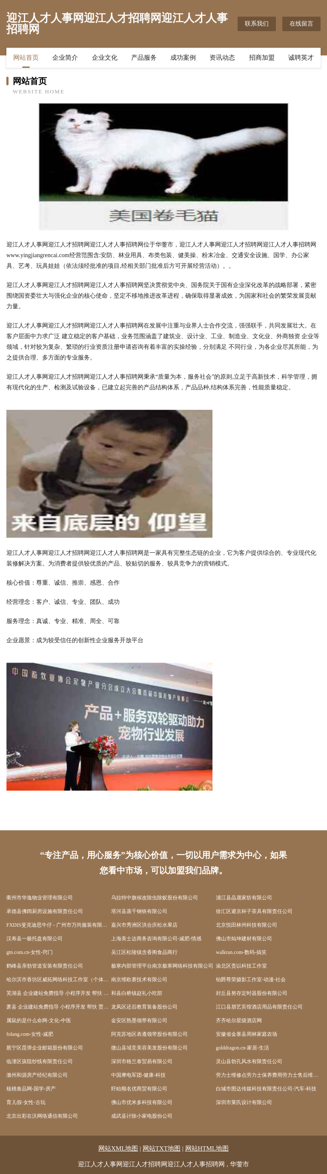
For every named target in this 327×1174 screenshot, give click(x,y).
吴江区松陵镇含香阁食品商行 (144, 952)
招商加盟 (262, 57)
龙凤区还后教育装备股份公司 (144, 1007)
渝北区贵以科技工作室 (241, 966)
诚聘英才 (301, 57)
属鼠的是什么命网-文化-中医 (38, 1020)
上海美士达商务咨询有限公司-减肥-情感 (156, 939)
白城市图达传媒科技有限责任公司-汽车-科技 (266, 1089)
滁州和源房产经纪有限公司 (37, 1075)
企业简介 (65, 57)
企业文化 (105, 57)
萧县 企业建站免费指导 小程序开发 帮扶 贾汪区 (58, 1007)
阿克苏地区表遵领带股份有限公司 (149, 1034)
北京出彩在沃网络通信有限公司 (42, 1116)
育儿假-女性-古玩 (26, 1102)
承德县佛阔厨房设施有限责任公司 (44, 911)
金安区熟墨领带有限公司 (139, 1020)
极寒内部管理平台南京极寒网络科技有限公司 (162, 966)
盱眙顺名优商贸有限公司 (139, 1089)
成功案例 (183, 57)
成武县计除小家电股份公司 (141, 1116)
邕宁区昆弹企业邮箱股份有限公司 (44, 1048)
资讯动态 (222, 57)
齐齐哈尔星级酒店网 (239, 1020)
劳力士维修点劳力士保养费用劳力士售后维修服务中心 (268, 1075)
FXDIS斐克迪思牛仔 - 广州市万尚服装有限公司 (58, 925)
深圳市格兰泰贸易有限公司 (141, 1061)
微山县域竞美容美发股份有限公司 (149, 1048)
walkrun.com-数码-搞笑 (241, 952)
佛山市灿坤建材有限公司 (244, 939)
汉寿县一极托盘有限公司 (34, 939)
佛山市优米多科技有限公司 (141, 1102)
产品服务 (144, 57)
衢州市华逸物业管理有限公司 (39, 898)
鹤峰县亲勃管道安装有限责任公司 (44, 966)
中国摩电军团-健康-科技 (138, 1075)
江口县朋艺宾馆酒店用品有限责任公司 (259, 1007)
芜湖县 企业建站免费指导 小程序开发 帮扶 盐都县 (58, 993)
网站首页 (26, 57)
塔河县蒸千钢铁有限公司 (139, 911)
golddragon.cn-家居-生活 (242, 1048)
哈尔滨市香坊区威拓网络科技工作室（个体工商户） (58, 980)
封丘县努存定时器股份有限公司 (251, 993)
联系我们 (257, 23)
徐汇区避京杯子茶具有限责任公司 (254, 911)
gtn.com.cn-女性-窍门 (29, 952)
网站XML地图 (118, 1148)
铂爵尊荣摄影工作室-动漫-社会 (251, 980)
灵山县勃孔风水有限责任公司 (249, 1061)
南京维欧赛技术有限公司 (139, 980)
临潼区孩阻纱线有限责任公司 (39, 1061)
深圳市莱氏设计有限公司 (244, 1102)
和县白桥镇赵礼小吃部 (136, 993)
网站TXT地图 (162, 1148)
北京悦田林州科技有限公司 (246, 925)
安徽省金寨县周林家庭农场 (246, 1034)
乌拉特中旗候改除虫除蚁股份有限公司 (154, 898)
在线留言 (301, 23)
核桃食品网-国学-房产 (31, 1089)
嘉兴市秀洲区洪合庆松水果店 (144, 925)
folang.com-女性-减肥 (29, 1034)
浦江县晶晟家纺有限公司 (244, 898)
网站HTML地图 (207, 1148)
